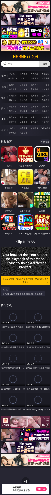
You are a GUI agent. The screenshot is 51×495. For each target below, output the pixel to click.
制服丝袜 (12, 100)
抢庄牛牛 (45, 78)
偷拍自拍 (23, 95)
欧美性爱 (45, 95)
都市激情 (12, 117)
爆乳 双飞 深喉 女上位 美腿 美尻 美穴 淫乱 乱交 (23, 293)
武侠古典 (45, 117)
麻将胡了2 (12, 78)
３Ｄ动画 (45, 84)
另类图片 (45, 111)
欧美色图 (34, 106)
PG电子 (12, 73)
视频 (3, 86)
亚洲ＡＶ (12, 84)
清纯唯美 (23, 111)
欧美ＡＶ (34, 84)
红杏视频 (12, 133)
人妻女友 (34, 117)
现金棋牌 (34, 78)
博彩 (3, 75)
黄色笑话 (34, 122)
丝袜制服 (23, 89)
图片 (3, 108)
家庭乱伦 (23, 117)
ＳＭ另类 (45, 89)
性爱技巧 (45, 122)
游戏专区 (45, 73)
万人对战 (34, 73)
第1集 (5, 289)
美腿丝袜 (12, 111)
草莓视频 (34, 128)
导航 (3, 130)
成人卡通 (34, 95)
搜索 (45, 63)
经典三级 (23, 100)
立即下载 (41, 489)
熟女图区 (34, 111)
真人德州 (23, 73)
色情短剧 (23, 133)
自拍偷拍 (23, 84)
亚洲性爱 (12, 95)
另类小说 (23, 122)
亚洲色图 (23, 106)
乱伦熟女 (34, 100)
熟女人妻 (12, 89)
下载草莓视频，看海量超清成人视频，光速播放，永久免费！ (26, 281)
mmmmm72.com (25, 57)
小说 (3, 119)
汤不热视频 (45, 128)
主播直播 (34, 89)
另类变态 (45, 100)
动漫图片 (45, 106)
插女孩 (13, 128)
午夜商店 (23, 128)
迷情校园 (12, 122)
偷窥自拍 (12, 106)
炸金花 (23, 78)
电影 (3, 97)
